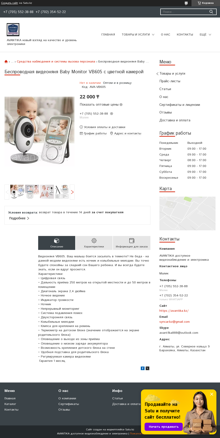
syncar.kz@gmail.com (174, 322)
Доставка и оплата (174, 120)
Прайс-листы (169, 81)
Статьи (165, 89)
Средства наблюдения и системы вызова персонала (56, 61)
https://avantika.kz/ (174, 311)
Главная (108, 35)
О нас (165, 35)
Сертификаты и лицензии (179, 104)
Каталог (10, 404)
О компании (67, 398)
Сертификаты (68, 404)
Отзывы (165, 112)
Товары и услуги (136, 35)
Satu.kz (129, 429)
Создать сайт (9, 3)
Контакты (185, 35)
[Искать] (211, 12)
